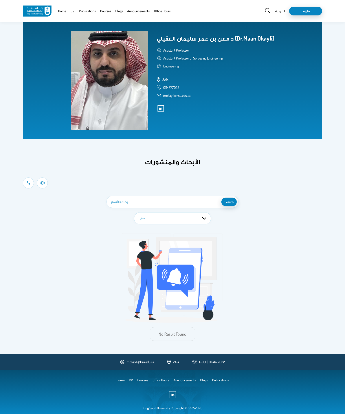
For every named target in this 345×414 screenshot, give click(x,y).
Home (62, 11)
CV (73, 11)
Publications (87, 11)
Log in (306, 11)
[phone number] (171, 87)
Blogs (119, 11)
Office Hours (162, 11)
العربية (280, 11)
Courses (105, 11)
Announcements (138, 11)
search (229, 202)
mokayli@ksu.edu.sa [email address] (177, 95)
